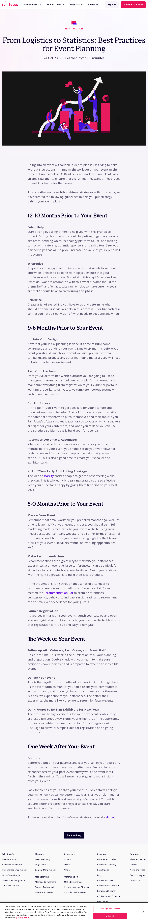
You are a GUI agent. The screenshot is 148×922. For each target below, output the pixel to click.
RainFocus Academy (106, 864)
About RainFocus (138, 859)
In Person (68, 859)
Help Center (102, 901)
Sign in (112, 4)
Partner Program (138, 875)
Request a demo (133, 4)
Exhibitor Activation (44, 892)
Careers (133, 864)
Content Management (45, 870)
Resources (76, 4)
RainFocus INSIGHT (106, 880)
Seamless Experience (12, 864)
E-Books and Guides (106, 859)
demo (110, 817)
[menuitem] (32, 4)
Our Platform (55, 4)
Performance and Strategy (76, 887)
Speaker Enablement (44, 887)
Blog (99, 875)
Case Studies (103, 870)
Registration (40, 864)
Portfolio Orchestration (75, 892)
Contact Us (135, 880)
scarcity (48, 476)
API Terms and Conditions (109, 896)
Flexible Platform (10, 859)
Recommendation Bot (58, 593)
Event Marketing (42, 859)
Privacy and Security (106, 891)
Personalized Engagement (14, 870)
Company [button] (93, 4)
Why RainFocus (32, 4)
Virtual (67, 870)
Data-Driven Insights (11, 875)
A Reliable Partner (10, 885)
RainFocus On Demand (108, 885)
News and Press (137, 870)
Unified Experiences (73, 882)
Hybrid (67, 864)
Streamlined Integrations (13, 880)
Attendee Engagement (45, 882)
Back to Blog (74, 835)
